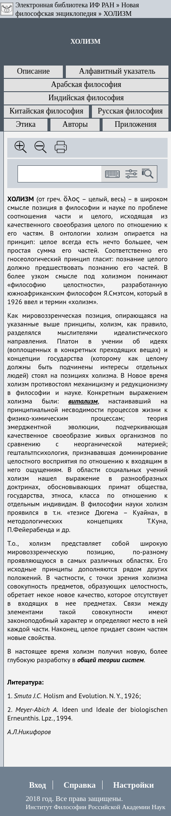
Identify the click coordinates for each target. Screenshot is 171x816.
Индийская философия (86, 97)
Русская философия (130, 111)
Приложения (135, 124)
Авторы (75, 124)
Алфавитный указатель (117, 71)
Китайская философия (46, 111)
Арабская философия (86, 84)
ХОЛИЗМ (117, 13)
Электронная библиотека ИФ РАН (64, 5)
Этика (25, 124)
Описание (33, 71)
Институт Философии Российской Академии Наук (95, 806)
